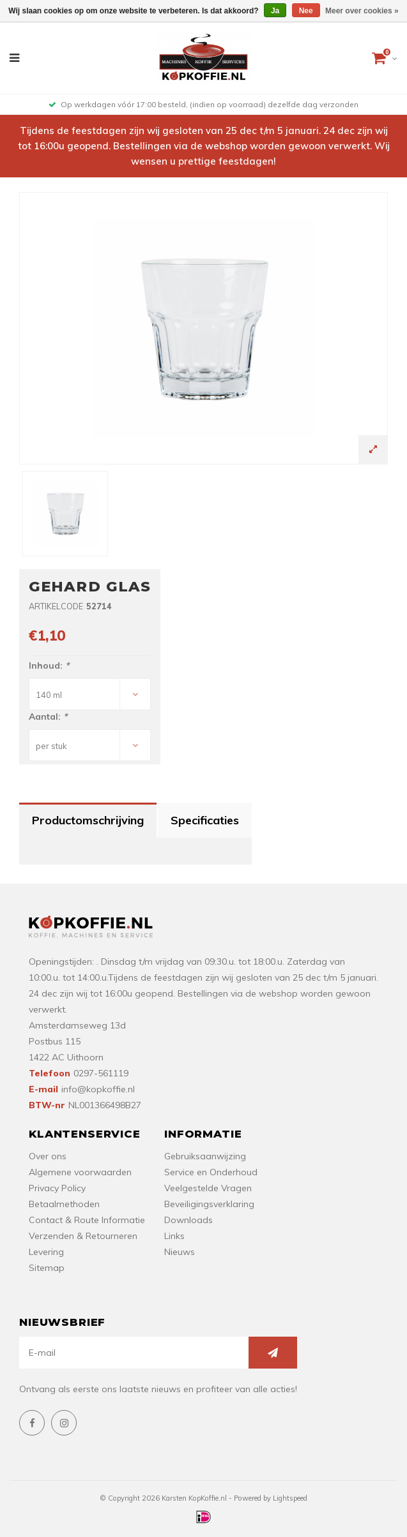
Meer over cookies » (362, 10)
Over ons (47, 1156)
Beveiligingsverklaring (209, 1204)
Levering (46, 1252)
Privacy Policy (57, 1188)
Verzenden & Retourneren (83, 1236)
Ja (275, 10)
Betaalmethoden (64, 1204)
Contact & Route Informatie (87, 1220)
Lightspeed (290, 1498)
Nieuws (179, 1252)
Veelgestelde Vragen (208, 1188)
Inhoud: (49, 665)
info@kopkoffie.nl (98, 1089)
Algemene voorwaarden (80, 1172)
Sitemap (47, 1267)
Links (174, 1236)
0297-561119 (100, 1073)
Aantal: (48, 716)
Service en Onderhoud (210, 1172)
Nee (306, 10)
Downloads (188, 1220)
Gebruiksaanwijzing (205, 1156)
